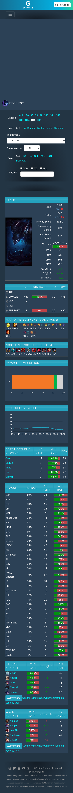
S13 (21, 120)
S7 (31, 115)
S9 (41, 115)
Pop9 (8, 467)
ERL (45, 168)
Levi (7, 472)
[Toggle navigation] (10, 14)
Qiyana (11, 740)
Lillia (10, 682)
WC (35, 168)
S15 (33, 120)
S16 (39, 120)
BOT (50, 156)
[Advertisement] (36, 57)
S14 (27, 120)
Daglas (9, 463)
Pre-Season (29, 128)
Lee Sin (11, 730)
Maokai (11, 687)
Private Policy (36, 771)
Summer (58, 128)
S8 (36, 115)
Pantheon (12, 735)
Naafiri (11, 677)
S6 (27, 115)
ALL (21, 115)
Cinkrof (9, 476)
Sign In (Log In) (62, 5)
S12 (58, 115)
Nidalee (11, 720)
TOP (25, 156)
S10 (46, 115)
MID (43, 156)
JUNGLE (34, 156)
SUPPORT (21, 160)
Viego (10, 673)
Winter (40, 128)
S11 (52, 115)
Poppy (11, 725)
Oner (7, 458)
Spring (49, 128)
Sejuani (11, 692)
